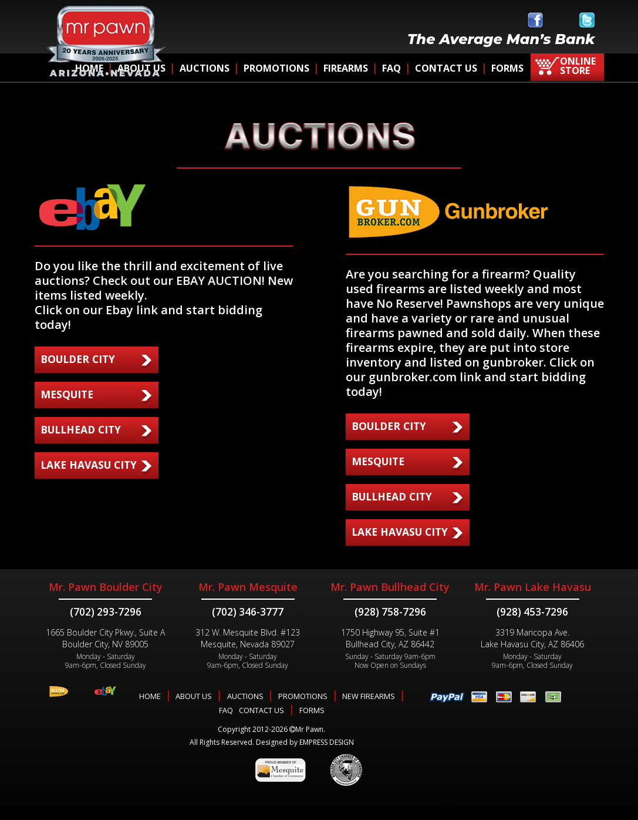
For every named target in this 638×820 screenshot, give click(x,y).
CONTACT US (446, 68)
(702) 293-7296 (105, 625)
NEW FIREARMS (369, 709)
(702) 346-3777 (247, 625)
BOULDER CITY (80, 359)
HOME (149, 709)
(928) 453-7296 (532, 625)
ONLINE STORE (578, 65)
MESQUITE (68, 394)
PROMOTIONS (276, 68)
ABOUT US (193, 709)
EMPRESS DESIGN (326, 755)
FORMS (507, 68)
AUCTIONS (204, 68)
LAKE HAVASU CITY (90, 465)
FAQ (391, 68)
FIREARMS (345, 68)
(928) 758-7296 (390, 625)
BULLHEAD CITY (83, 429)
